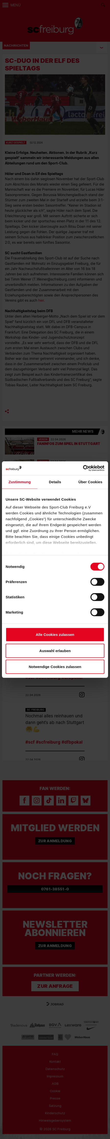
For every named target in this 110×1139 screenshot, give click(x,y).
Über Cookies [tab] (90, 482)
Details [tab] (55, 482)
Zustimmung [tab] (20, 482)
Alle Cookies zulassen (55, 634)
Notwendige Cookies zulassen (55, 667)
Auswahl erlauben (55, 650)
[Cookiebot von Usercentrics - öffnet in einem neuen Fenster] (83, 468)
